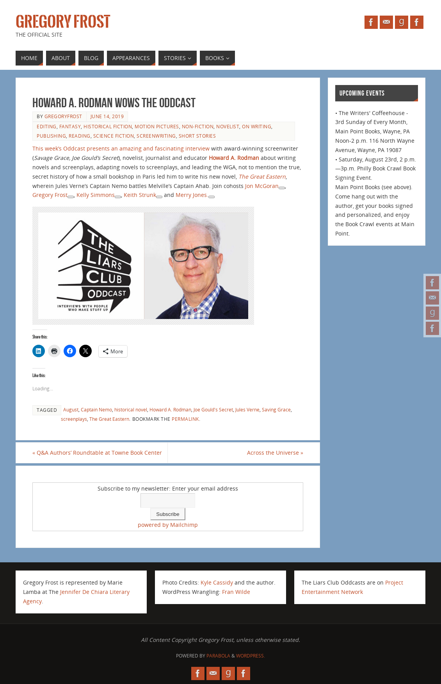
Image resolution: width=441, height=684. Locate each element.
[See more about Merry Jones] (211, 197)
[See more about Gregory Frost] (71, 197)
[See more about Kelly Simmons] (118, 197)
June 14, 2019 (107, 116)
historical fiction (108, 126)
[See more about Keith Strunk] (159, 197)
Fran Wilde (236, 591)
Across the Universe (275, 452)
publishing (51, 136)
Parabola (218, 655)
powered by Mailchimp (168, 524)
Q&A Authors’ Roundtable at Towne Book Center (97, 452)
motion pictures (157, 126)
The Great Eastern (109, 419)
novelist (227, 126)
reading (80, 136)
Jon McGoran (262, 186)
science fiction (113, 136)
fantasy (70, 126)
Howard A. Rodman (234, 157)
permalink (185, 419)
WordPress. (250, 655)
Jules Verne (247, 409)
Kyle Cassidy (217, 582)
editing (47, 126)
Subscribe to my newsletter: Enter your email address (168, 488)
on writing (256, 126)
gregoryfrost (63, 116)
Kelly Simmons (95, 194)
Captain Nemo (96, 409)
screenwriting (156, 136)
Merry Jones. (192, 194)
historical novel (130, 409)
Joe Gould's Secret (213, 409)
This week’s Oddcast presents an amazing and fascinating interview (121, 148)
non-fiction (198, 126)
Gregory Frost (63, 22)
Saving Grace (276, 409)
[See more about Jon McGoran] (282, 188)
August (70, 409)
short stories (197, 136)
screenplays (74, 419)
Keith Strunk (140, 194)
